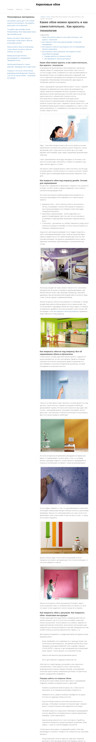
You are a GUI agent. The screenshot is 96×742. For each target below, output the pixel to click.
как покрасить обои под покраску (66, 311)
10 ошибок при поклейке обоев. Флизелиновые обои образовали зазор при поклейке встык (21, 31)
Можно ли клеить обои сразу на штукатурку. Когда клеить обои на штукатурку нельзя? (19, 40)
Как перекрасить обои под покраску (57, 59)
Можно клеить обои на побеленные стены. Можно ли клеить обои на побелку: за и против (20, 49)
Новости (19, 9)
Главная (10, 9)
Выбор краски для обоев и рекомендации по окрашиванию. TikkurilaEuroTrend (19, 58)
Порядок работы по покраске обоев (57, 56)
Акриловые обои (48, 4)
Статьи (27, 9)
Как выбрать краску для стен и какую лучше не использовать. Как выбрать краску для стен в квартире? (20, 23)
